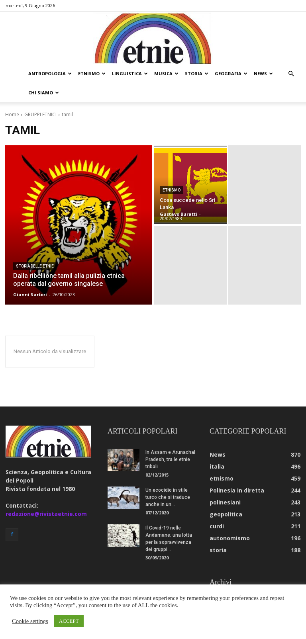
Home (12, 114)
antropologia (50, 73)
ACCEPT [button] (69, 621)
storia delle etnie (35, 266)
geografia (231, 73)
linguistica (130, 73)
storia (196, 73)
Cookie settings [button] (30, 621)
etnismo (92, 73)
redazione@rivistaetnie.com (46, 514)
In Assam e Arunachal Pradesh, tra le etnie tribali (170, 459)
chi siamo (43, 93)
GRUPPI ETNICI (40, 114)
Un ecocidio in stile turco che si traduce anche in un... (167, 497)
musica (166, 73)
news (263, 73)
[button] (290, 74)
